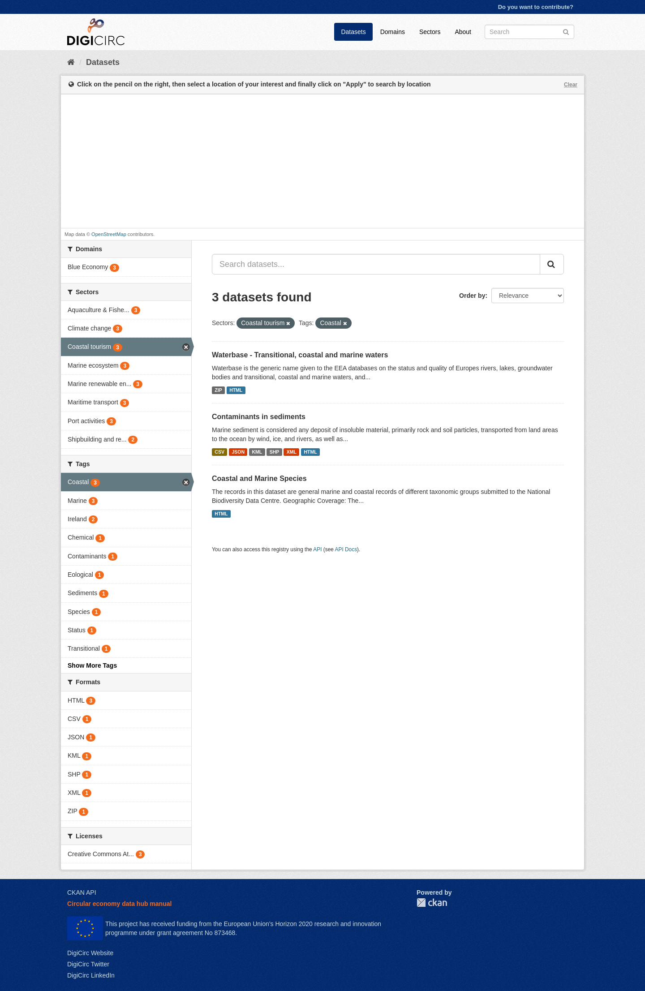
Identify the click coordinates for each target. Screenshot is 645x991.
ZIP (218, 390)
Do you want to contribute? (535, 7)
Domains (392, 31)
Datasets (353, 31)
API (317, 549)
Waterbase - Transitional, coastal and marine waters (300, 355)
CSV (219, 452)
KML (257, 452)
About (463, 31)
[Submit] (566, 31)
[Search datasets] (529, 32)
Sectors (429, 31)
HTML (235, 390)
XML (292, 452)
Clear (570, 85)
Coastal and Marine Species (259, 478)
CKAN (432, 902)
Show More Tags (92, 665)
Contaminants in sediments (258, 416)
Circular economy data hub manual (119, 903)
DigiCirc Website (90, 953)
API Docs (346, 549)
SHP (275, 452)
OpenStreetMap (108, 234)
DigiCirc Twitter (88, 964)
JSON (238, 452)
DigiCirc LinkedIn (91, 975)
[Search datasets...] (376, 264)
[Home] (71, 62)
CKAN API (81, 892)
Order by (472, 295)
